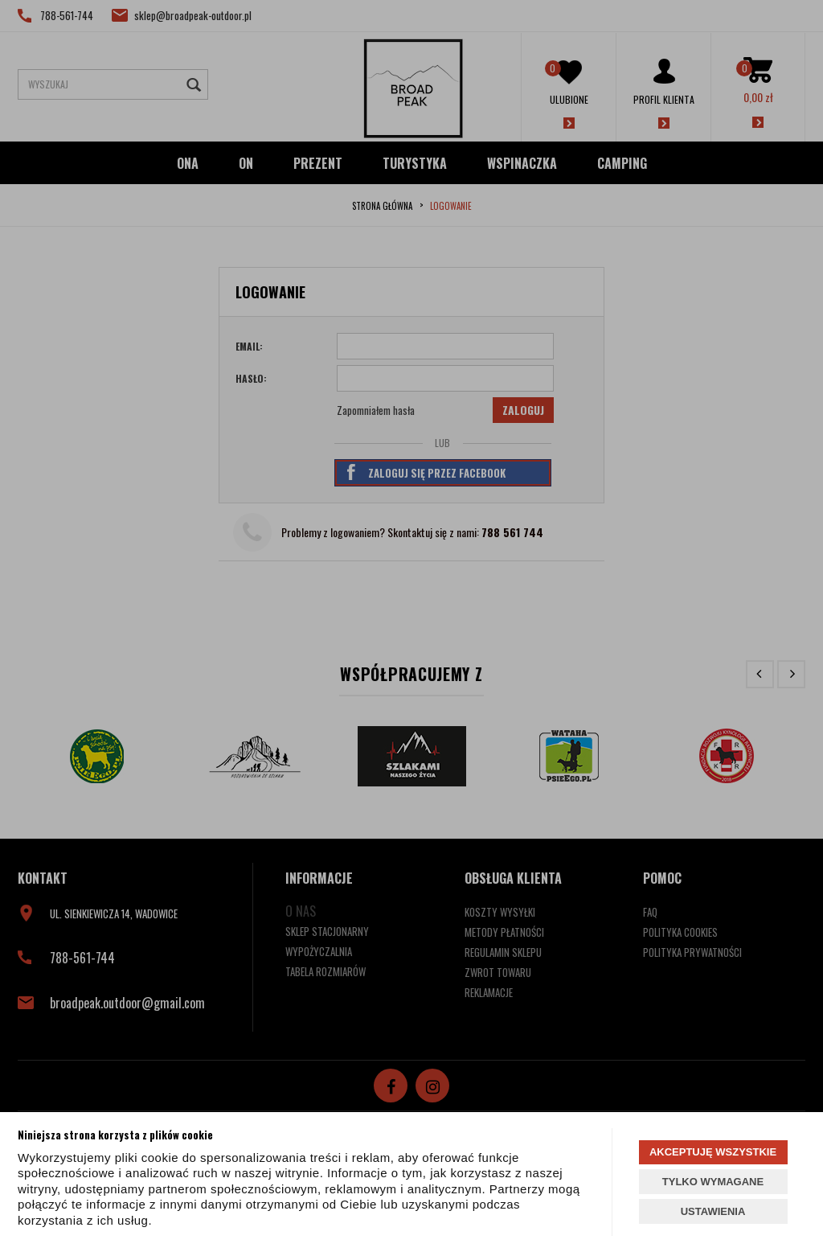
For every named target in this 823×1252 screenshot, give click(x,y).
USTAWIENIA (713, 1211)
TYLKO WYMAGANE (713, 1182)
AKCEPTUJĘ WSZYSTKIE (712, 1152)
